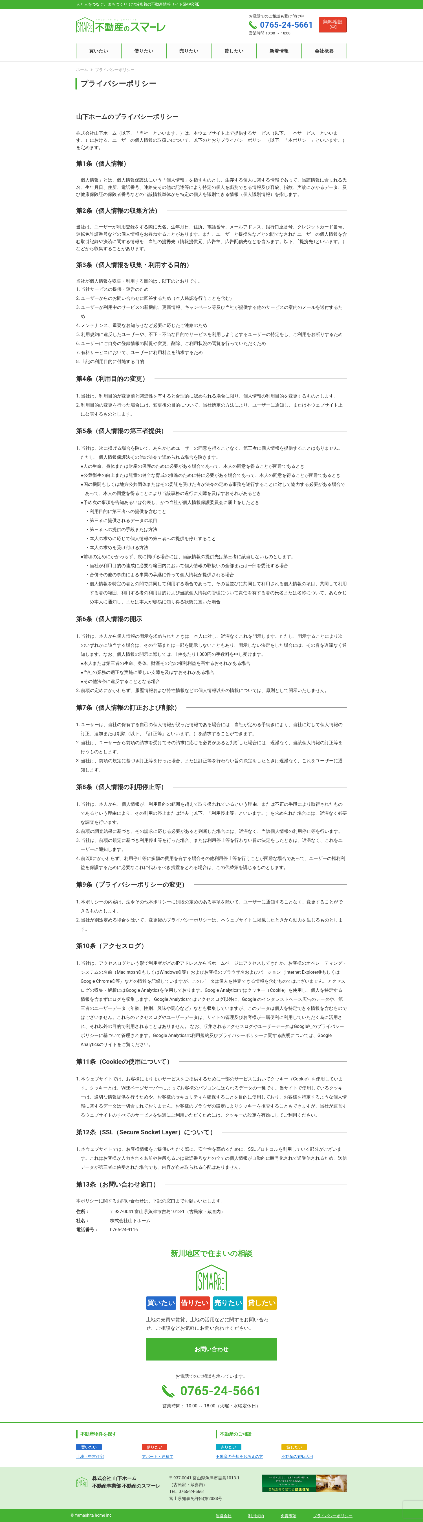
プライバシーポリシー (332, 1516)
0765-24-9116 (124, 1229)
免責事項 (288, 1516)
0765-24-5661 (192, 1491)
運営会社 (224, 1516)
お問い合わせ (211, 1349)
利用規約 (256, 1516)
